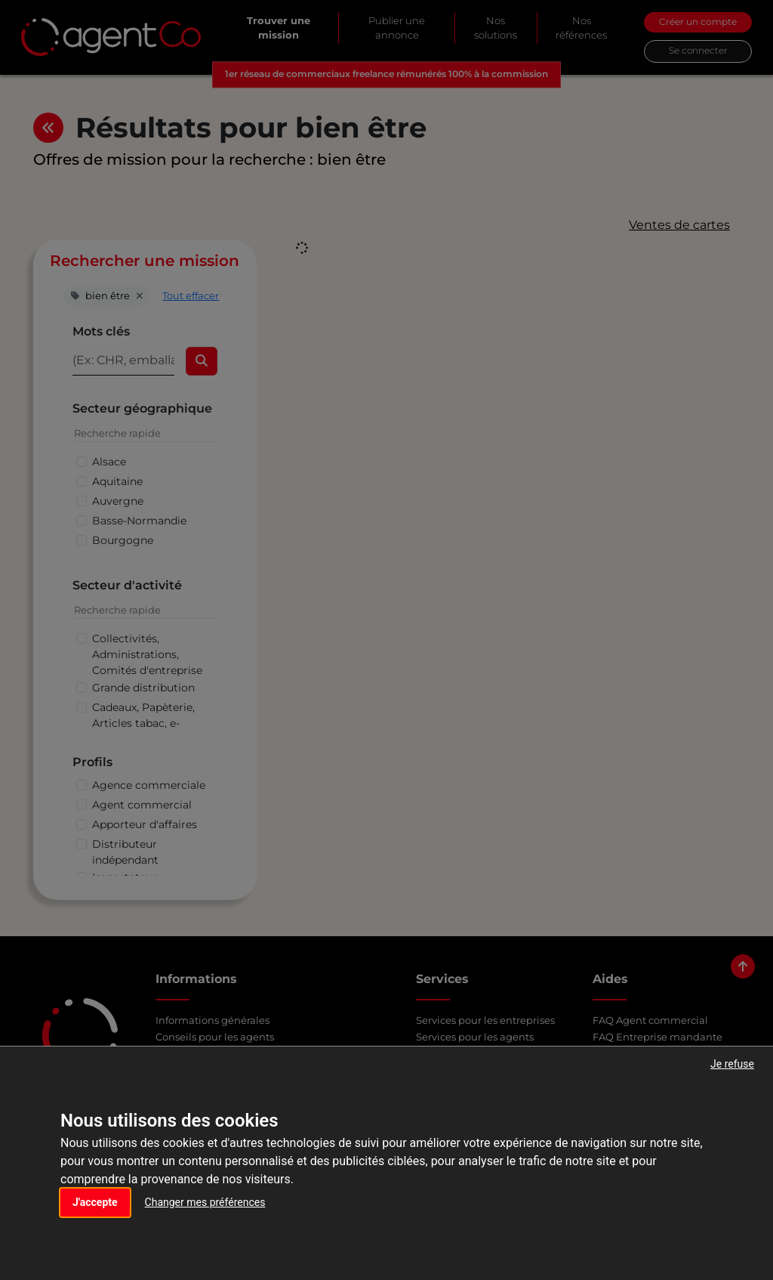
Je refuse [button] (732, 1064)
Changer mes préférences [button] (205, 1202)
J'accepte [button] (95, 1202)
